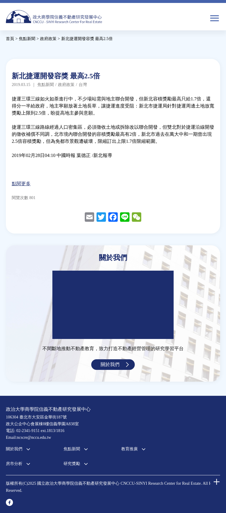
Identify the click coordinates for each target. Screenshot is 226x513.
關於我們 (110, 364)
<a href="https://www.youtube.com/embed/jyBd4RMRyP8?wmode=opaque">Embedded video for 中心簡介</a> (113, 305)
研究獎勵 (72, 463)
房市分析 (14, 463)
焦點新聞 (72, 449)
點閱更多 (21, 183)
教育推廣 (129, 449)
